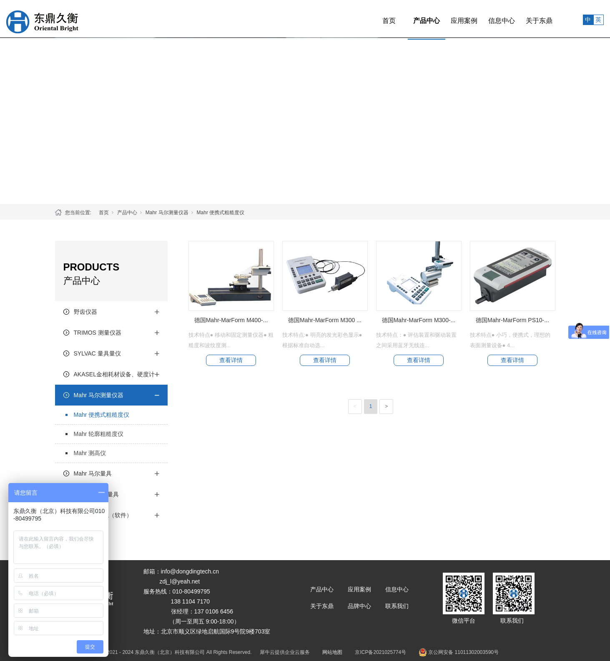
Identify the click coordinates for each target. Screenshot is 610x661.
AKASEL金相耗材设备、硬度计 (114, 374)
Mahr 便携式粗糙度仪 (221, 212)
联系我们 (397, 606)
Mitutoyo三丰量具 (96, 494)
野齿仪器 (85, 311)
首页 (370, 18)
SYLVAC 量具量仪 (97, 353)
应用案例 (445, 18)
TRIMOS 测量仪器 (97, 332)
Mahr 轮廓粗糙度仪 (99, 434)
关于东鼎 (520, 18)
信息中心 (482, 18)
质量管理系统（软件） (103, 515)
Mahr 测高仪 (90, 453)
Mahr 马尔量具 (93, 473)
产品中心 (407, 18)
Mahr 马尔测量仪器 (167, 212)
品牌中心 (359, 606)
